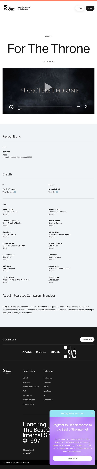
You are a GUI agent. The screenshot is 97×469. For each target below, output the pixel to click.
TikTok (46, 387)
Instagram (48, 378)
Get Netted (27, 396)
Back (79, 8)
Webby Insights (29, 400)
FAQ (24, 391)
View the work (8, 192)
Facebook (48, 400)
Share (90, 8)
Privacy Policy (28, 404)
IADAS (25, 378)
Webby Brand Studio (31, 387)
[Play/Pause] (11, 107)
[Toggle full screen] (86, 107)
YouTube (47, 391)
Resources (27, 382)
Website (51, 192)
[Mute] (78, 107)
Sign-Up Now (72, 458)
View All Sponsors (87, 339)
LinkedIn (47, 382)
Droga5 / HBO (48, 61)
